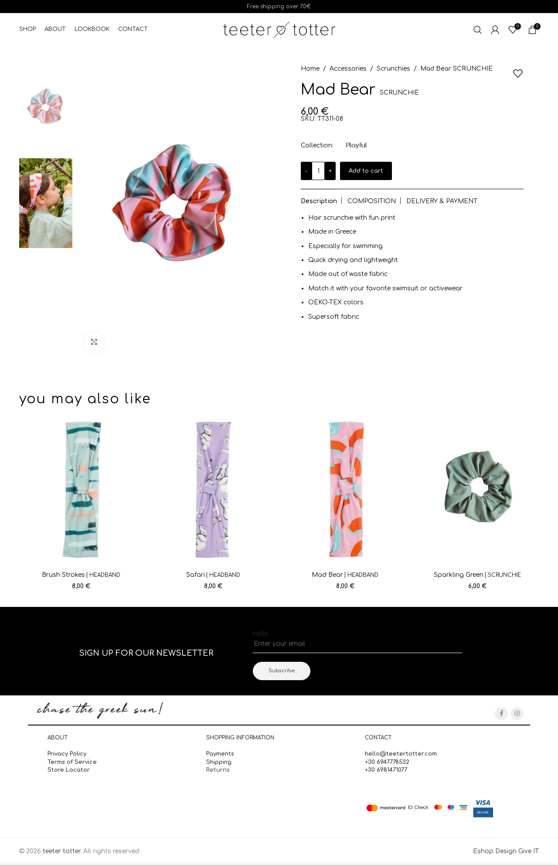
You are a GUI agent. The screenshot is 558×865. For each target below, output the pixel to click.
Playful (356, 145)
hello (260, 633)
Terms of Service (72, 762)
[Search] (478, 29)
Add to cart (366, 171)
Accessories (348, 68)
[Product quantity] (318, 171)
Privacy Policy (67, 754)
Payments (220, 754)
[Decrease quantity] (306, 171)
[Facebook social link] (501, 713)
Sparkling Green (477, 575)
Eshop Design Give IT (506, 851)
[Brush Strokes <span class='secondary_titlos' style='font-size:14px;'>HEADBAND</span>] (81, 489)
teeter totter (61, 851)
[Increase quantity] (330, 171)
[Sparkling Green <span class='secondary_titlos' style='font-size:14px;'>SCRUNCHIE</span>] (477, 489)
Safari (213, 575)
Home (310, 68)
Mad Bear (345, 575)
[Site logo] (279, 29)
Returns (218, 770)
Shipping (219, 762)
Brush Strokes (81, 575)
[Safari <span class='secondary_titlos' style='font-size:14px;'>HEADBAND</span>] (213, 489)
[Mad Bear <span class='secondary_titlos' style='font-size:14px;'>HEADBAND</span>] (345, 489)
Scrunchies (393, 68)
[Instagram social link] (517, 713)
